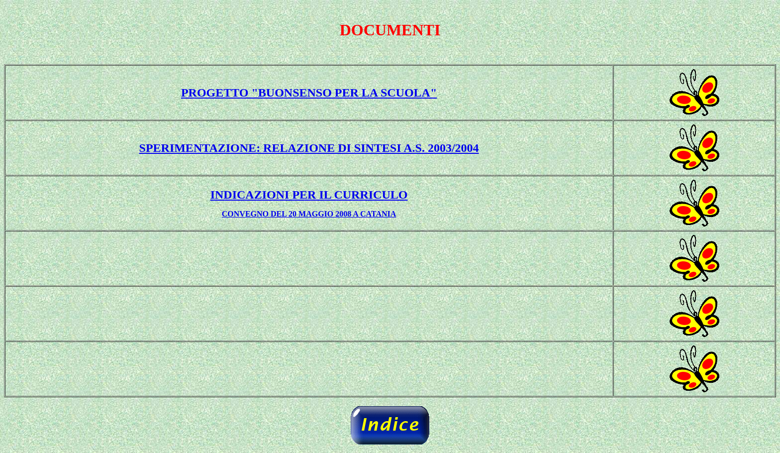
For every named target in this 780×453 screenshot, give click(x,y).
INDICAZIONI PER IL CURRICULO (309, 194)
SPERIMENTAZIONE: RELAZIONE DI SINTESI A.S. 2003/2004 (309, 147)
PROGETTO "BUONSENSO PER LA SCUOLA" (309, 92)
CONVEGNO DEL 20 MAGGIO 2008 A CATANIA (309, 214)
